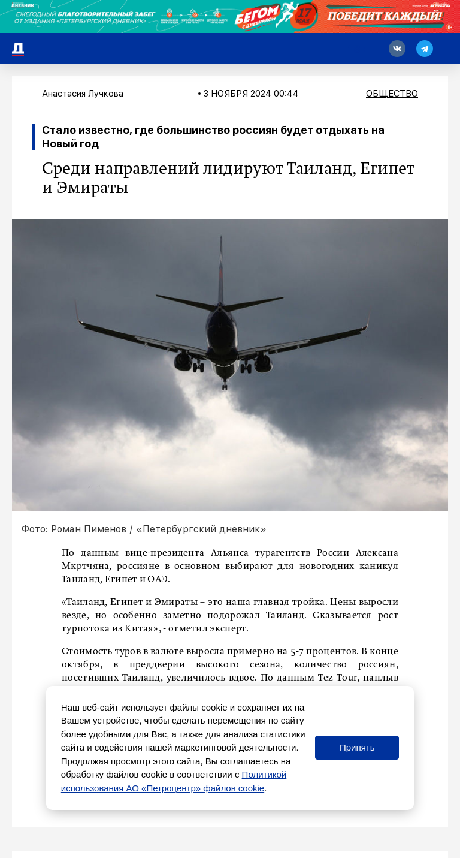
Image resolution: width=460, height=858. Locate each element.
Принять (357, 747)
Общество (392, 93)
